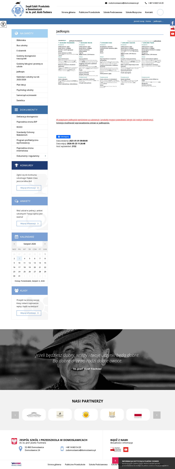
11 (25, 263)
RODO (19, 127)
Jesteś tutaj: (140, 21)
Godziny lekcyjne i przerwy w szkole (30, 65)
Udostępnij (63, 137)
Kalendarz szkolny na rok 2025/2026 (28, 78)
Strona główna (68, 12)
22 (45, 267)
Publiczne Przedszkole (89, 12)
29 (45, 271)
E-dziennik (21, 50)
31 (19, 276)
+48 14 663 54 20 (154, 3)
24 (19, 271)
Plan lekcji (21, 84)
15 (45, 263)
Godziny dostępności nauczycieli (26, 57)
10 (19, 263)
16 (14, 267)
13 (35, 263)
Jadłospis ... (157, 21)
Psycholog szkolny (25, 90)
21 (40, 267)
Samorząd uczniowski (26, 95)
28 (40, 271)
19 (30, 267)
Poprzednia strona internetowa (25, 149)
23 (14, 271)
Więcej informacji (29, 188)
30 (14, 276)
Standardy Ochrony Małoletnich (25, 133)
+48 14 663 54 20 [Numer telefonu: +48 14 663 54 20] (73, 447)
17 (19, 267)
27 (35, 271)
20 (35, 267)
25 (25, 271)
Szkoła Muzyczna (133, 12)
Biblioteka (21, 40)
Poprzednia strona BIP (27, 121)
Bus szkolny (22, 45)
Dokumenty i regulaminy (28, 156)
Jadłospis (62, 31)
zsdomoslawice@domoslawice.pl (122, 3)
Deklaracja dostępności (27, 116)
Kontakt (149, 12)
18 (25, 267)
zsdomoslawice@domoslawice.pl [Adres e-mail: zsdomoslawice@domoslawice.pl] (81, 450)
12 (30, 263)
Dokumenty (29, 109)
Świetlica (21, 100)
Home (148, 21)
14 (40, 263)
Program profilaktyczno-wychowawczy (28, 141)
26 (30, 271)
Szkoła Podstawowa (113, 12)
